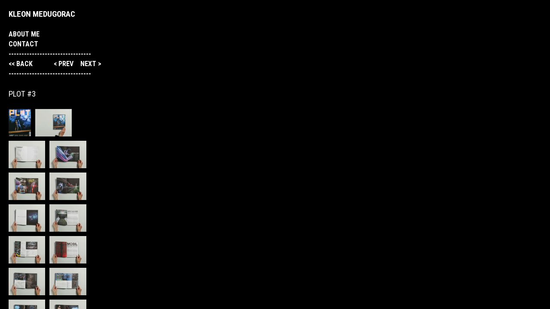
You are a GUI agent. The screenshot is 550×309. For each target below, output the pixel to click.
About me (24, 34)
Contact (23, 44)
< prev (64, 64)
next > (90, 64)
